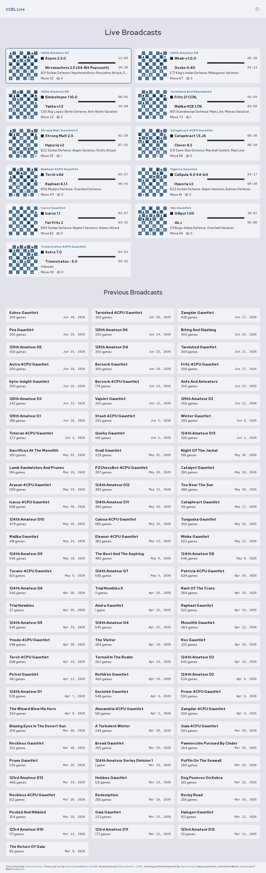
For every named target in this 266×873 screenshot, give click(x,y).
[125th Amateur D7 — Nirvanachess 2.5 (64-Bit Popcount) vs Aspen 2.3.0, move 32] (68, 65)
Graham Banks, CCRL (130, 866)
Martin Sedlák (90, 866)
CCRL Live (15, 9)
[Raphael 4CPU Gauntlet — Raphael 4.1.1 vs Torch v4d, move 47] (68, 182)
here (22, 869)
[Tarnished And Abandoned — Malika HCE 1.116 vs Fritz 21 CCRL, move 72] (198, 104)
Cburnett (70, 866)
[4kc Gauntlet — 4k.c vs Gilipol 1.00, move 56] (198, 220)
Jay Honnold (188, 866)
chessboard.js (34, 866)
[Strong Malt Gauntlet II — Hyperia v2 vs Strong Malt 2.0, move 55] (68, 143)
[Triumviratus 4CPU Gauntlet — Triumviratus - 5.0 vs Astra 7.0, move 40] (68, 259)
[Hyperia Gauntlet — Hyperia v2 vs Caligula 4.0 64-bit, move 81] (198, 182)
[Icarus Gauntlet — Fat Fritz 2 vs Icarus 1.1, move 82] (68, 220)
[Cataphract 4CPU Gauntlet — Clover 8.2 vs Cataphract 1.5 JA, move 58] (198, 143)
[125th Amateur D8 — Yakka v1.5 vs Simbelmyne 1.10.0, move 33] (68, 104)
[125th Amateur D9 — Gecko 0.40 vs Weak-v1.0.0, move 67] (198, 65)
